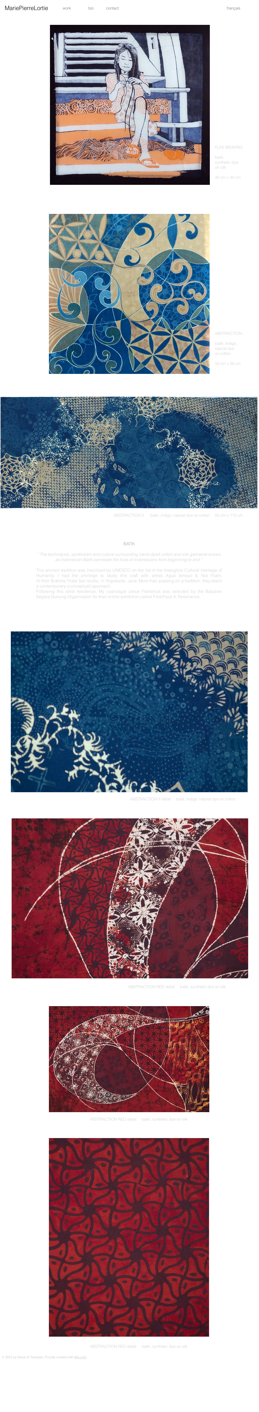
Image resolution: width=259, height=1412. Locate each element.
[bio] (90, 8)
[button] (112, 8)
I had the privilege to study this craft (96, 575)
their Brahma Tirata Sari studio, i (71, 580)
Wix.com (80, 1357)
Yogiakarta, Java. (121, 580)
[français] (233, 8)
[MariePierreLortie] (26, 8)
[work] (67, 8)
